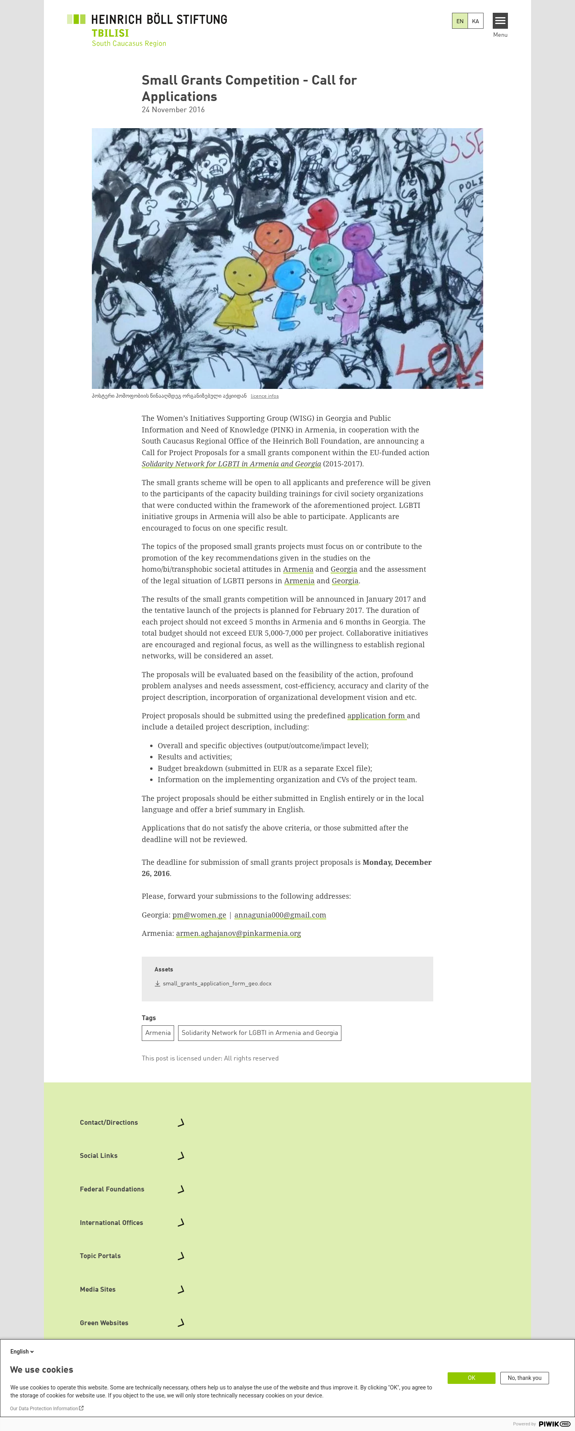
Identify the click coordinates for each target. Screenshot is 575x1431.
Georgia (344, 569)
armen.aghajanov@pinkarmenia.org (238, 933)
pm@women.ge (199, 915)
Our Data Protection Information (44, 1408)
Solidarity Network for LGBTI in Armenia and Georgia (260, 1033)
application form (377, 715)
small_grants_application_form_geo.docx (217, 984)
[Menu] (500, 21)
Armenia (298, 569)
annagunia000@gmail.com (280, 915)
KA (475, 21)
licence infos (265, 396)
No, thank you (525, 1378)
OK (471, 1378)
